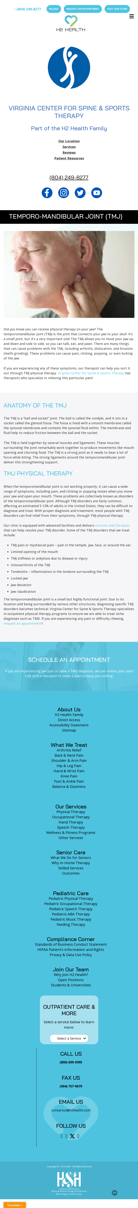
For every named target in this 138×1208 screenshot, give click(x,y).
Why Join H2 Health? (71, 974)
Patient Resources (69, 158)
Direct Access (69, 719)
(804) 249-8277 (27, 9)
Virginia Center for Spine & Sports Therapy (91, 373)
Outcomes (71, 873)
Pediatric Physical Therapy (71, 898)
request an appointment (23, 623)
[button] (114, 1193)
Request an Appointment (82, 8)
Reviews (69, 152)
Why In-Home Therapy (71, 862)
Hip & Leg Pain (69, 765)
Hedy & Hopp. (75, 1194)
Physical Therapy (70, 811)
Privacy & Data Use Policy (71, 954)
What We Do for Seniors (71, 857)
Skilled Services (71, 868)
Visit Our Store (117, 8)
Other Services (71, 837)
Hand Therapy (71, 822)
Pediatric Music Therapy (70, 919)
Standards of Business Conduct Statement (71, 944)
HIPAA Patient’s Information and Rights (70, 949)
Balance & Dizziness (69, 786)
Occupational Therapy (71, 817)
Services (69, 147)
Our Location (69, 141)
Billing (53, 8)
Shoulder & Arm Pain (69, 760)
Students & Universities (71, 985)
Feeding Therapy (71, 924)
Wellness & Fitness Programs (70, 832)
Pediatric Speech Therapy (70, 908)
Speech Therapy (71, 827)
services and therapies (112, 525)
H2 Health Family (69, 714)
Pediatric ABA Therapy (71, 914)
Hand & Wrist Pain (69, 770)
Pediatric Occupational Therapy (70, 903)
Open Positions (71, 979)
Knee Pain (69, 776)
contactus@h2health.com (71, 1110)
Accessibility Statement (69, 725)
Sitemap (69, 730)
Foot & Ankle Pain (69, 781)
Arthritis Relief (69, 750)
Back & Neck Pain (69, 755)
